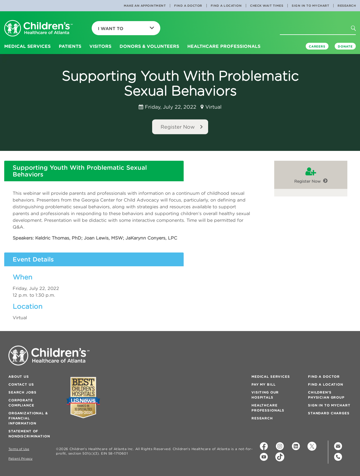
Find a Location (226, 6)
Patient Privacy (20, 459)
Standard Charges (329, 413)
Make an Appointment (145, 6)
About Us (18, 376)
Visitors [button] (100, 46)
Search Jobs (22, 392)
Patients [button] (70, 46)
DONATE (345, 46)
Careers (317, 46)
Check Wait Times (266, 6)
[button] (356, 30)
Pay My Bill (263, 384)
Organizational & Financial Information (28, 418)
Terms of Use (18, 449)
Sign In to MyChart (310, 6)
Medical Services (270, 376)
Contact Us (21, 384)
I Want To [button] (126, 28)
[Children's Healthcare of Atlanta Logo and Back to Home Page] (38, 28)
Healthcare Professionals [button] (223, 46)
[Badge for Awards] (83, 397)
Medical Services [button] (27, 46)
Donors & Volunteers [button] (149, 46)
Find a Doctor (188, 6)
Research (347, 6)
